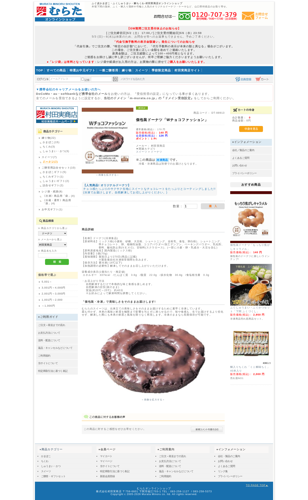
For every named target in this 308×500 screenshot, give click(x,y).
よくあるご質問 (240, 157)
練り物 (127, 70)
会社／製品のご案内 (243, 150)
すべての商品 (56, 70)
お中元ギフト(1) (52, 209)
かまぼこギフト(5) (54, 172)
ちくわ (44, 461)
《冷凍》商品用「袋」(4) (59, 195)
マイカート (106, 456)
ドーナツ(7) (50, 161)
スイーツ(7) (49, 157)
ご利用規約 (44, 355)
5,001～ (47, 281)
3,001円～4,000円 (53, 287)
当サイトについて (48, 363)
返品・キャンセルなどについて (55, 347)
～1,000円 (48, 305)
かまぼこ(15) (51, 142)
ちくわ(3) (49, 146)
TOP (39, 70)
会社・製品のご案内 (229, 456)
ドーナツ (156, 151)
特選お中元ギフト (82, 70)
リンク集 (223, 471)
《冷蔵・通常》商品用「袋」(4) (57, 202)
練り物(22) (49, 137)
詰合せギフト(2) (53, 185)
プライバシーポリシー (244, 173)
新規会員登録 (107, 476)
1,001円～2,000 (52, 299)
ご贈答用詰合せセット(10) (59, 167)
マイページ (106, 461)
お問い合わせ (239, 165)
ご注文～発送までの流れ (51, 325)
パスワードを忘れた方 (133, 79)
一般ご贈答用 (108, 70)
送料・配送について (49, 340)
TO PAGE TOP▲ (257, 485)
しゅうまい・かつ (51, 466)
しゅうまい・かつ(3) (56, 151)
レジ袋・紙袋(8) (52, 191)
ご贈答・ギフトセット (53, 476)
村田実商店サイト (187, 70)
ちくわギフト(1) (53, 176)
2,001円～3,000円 (53, 293)
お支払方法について (49, 332)
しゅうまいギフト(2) (56, 180)
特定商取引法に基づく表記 (52, 370)
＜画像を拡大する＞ (107, 175)
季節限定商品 (161, 70)
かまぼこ (46, 456)
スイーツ (141, 70)
